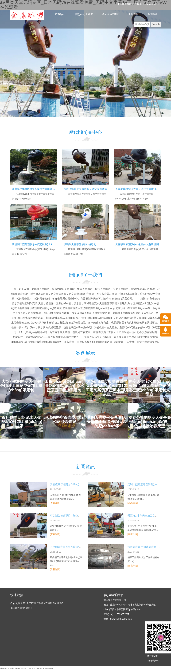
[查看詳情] (55, 503)
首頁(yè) (60, 14)
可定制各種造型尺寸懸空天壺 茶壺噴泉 (72, 515)
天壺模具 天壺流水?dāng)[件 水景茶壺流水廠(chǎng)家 (81, 484)
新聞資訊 (153, 14)
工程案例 (133, 14)
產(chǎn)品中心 (110, 14)
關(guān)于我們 (84, 14)
